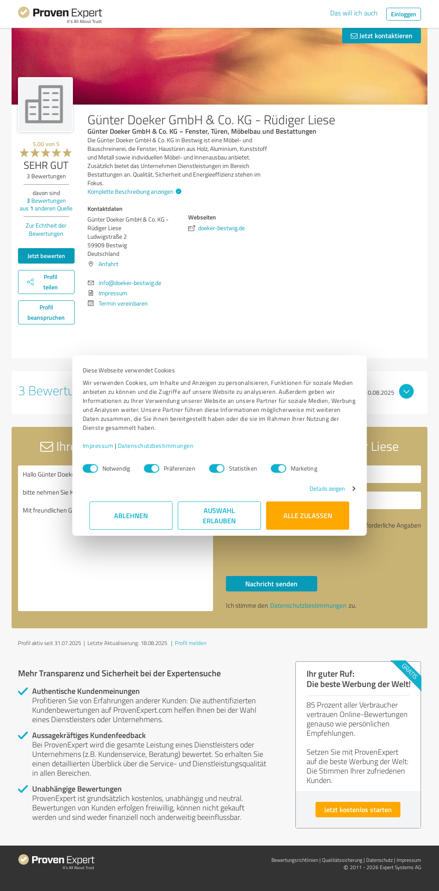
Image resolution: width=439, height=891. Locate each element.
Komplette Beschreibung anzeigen (133, 191)
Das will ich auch (354, 13)
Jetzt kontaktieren (381, 35)
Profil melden (191, 643)
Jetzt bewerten (46, 256)
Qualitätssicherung (342, 860)
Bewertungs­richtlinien (294, 860)
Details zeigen (320, 488)
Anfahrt (108, 264)
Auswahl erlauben (219, 515)
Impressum (105, 445)
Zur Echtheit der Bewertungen (46, 229)
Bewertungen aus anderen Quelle (46, 204)
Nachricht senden (271, 583)
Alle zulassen (307, 515)
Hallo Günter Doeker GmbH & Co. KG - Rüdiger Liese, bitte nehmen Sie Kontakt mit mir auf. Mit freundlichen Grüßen (115, 538)
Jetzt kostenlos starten (358, 809)
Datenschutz (379, 860)
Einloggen (403, 14)
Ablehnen (131, 515)
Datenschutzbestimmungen (163, 445)
